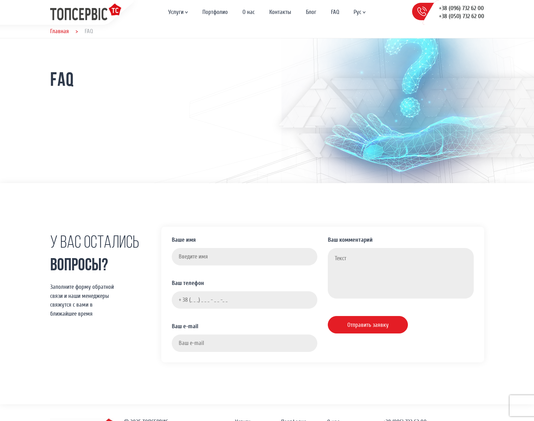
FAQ (335, 12)
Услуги (176, 12)
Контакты (280, 12)
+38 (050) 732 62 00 (461, 16)
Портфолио (215, 12)
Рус (357, 12)
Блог (311, 12)
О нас (248, 12)
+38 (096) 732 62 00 (461, 8)
